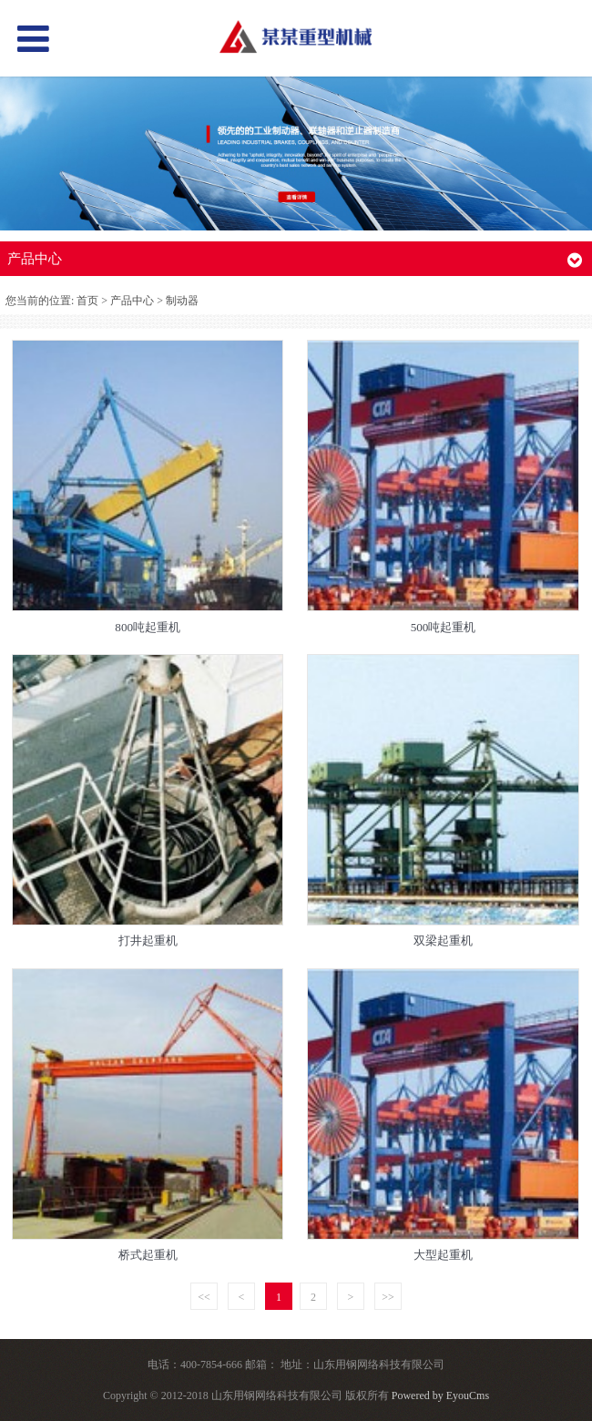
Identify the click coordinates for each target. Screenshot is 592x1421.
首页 (87, 300)
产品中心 (132, 300)
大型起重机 (443, 1255)
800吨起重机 (147, 627)
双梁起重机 (443, 940)
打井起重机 (148, 940)
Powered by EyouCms (439, 1395)
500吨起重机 (443, 627)
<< (204, 1297)
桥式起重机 (148, 1255)
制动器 (182, 300)
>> (388, 1297)
